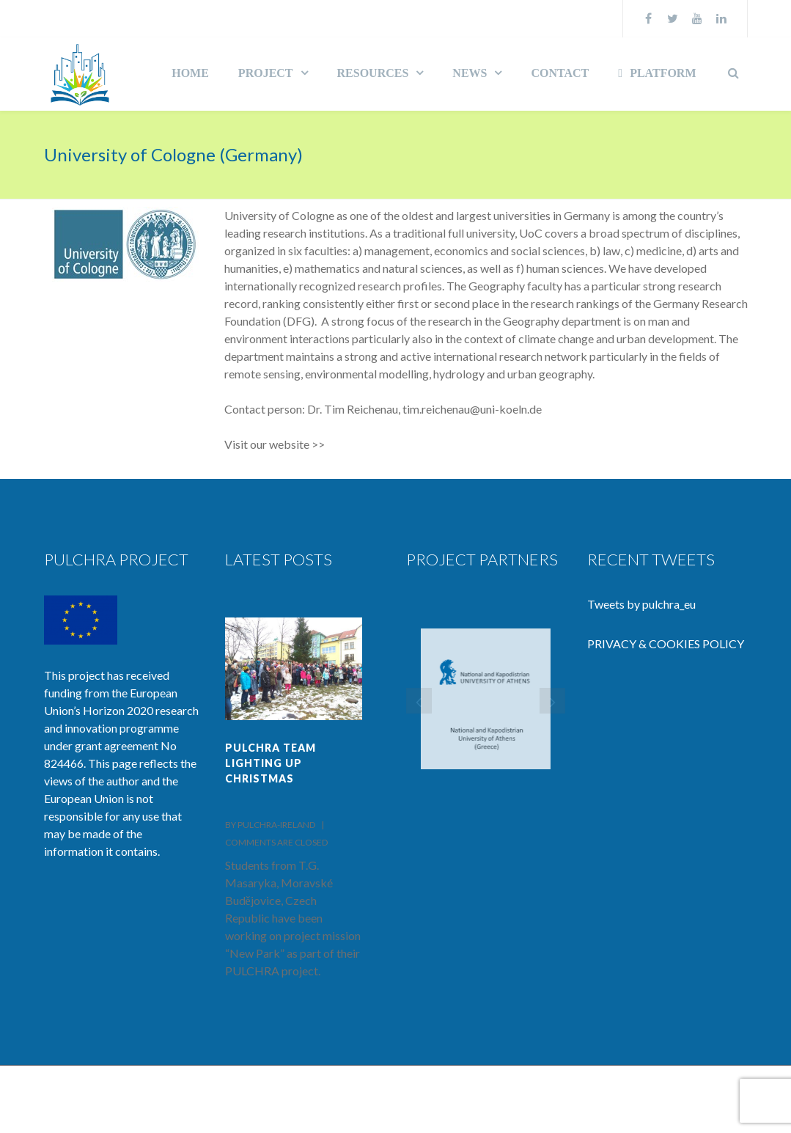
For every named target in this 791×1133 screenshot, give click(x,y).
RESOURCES (373, 73)
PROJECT (265, 73)
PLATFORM (657, 73)
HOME (190, 73)
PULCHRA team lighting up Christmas (270, 763)
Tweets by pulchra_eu (641, 604)
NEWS (469, 73)
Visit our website (266, 444)
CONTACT (560, 73)
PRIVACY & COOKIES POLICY (665, 643)
